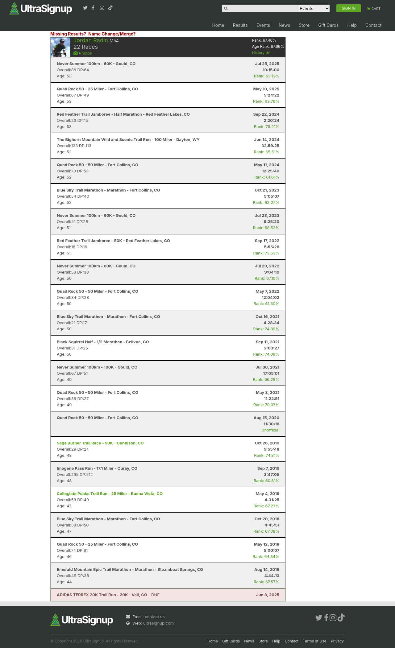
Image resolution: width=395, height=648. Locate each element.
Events (263, 25)
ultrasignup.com (158, 623)
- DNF (108, 594)
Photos (82, 53)
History (261, 52)
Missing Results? (68, 33)
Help (352, 25)
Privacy (337, 641)
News (284, 25)
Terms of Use (314, 641)
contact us (154, 616)
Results (240, 25)
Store (304, 25)
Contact (373, 25)
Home (218, 25)
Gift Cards (328, 25)
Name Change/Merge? (112, 33)
